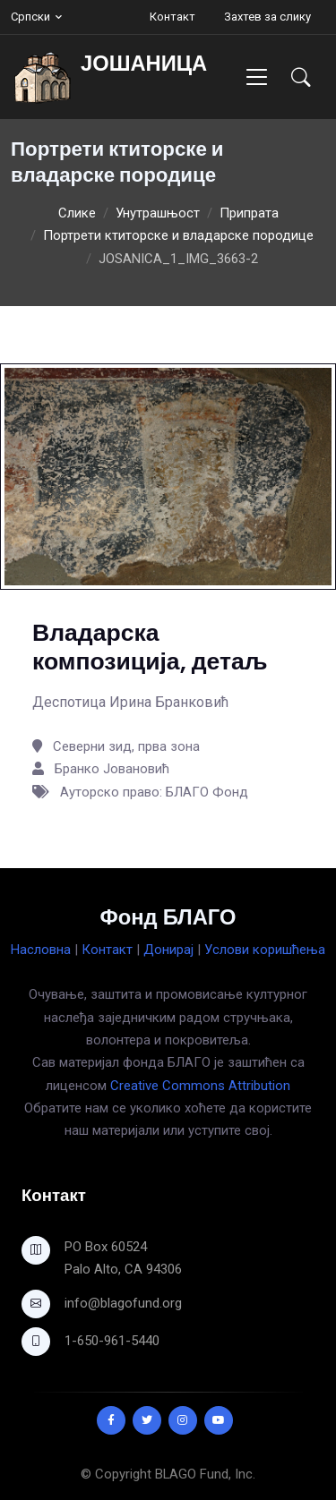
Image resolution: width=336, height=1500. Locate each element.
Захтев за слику (267, 16)
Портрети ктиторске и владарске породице (178, 235)
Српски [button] (30, 16)
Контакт (172, 16)
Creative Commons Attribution (200, 1086)
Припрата (249, 213)
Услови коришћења (264, 950)
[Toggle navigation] (257, 76)
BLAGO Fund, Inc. (205, 1474)
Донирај (168, 950)
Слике (77, 213)
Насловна (41, 950)
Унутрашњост (158, 213)
